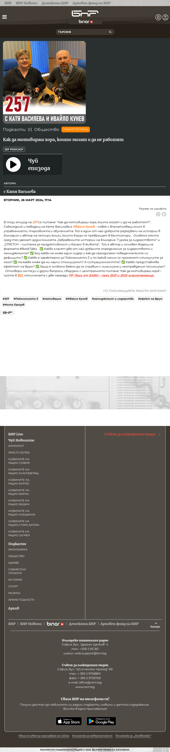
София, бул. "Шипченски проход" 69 (85, 669)
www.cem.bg (85, 687)
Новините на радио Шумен (19, 533)
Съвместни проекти (17, 571)
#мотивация (52, 298)
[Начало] (85, 14)
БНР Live (15, 434)
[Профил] (165, 17)
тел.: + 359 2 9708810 (85, 673)
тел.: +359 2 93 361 (85, 649)
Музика (14, 593)
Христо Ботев (18, 452)
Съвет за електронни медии (132, 434)
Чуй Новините (21, 440)
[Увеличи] (158, 214)
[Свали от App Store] (69, 721)
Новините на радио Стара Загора (23, 523)
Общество (46, 129)
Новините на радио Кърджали (21, 512)
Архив (13, 608)
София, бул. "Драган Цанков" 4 (85, 644)
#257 (6, 298)
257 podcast (14, 149)
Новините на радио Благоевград (23, 471)
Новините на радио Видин (19, 502)
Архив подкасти (21, 599)
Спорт (13, 586)
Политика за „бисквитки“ (133, 735)
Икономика (17, 549)
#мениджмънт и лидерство (113, 298)
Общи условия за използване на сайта (43, 735)
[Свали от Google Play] (101, 721)
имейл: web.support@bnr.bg (85, 653)
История (15, 579)
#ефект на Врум (150, 298)
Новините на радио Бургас (18, 481)
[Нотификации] (158, 17)
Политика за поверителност (92, 735)
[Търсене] (110, 32)
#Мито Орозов (13, 304)
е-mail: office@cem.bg (85, 682)
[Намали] (164, 214)
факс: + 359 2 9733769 (85, 678)
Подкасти (14, 129)
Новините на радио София (19, 461)
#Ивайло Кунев (76, 298)
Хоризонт (16, 446)
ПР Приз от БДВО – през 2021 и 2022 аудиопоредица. (111, 275)
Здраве (13, 562)
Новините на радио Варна (18, 492)
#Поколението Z (26, 298)
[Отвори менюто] (4, 16)
